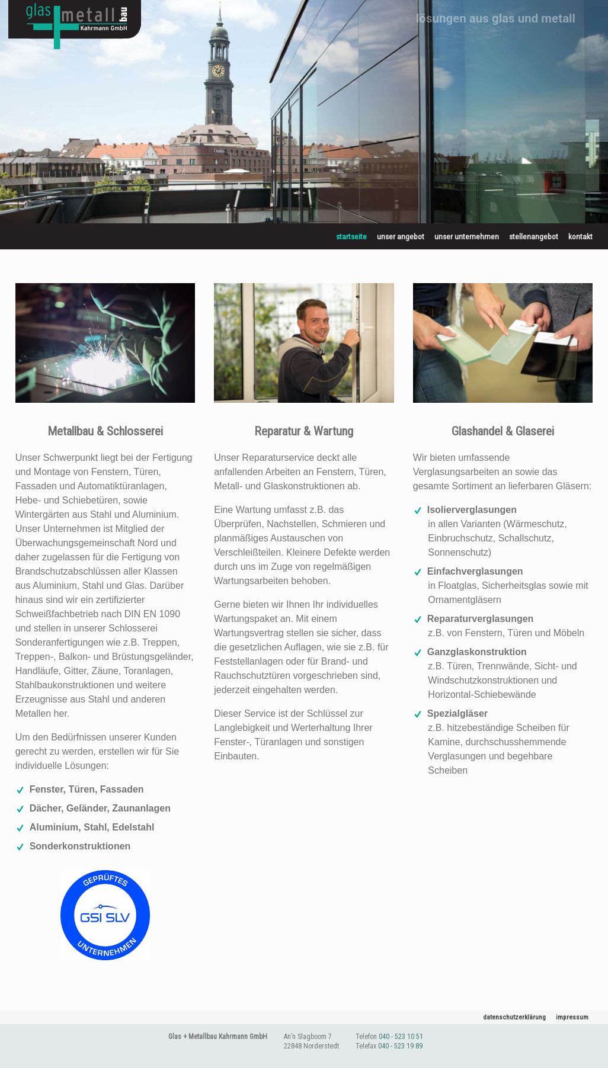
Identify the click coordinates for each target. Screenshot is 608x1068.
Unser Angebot (400, 236)
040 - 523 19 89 (400, 1047)
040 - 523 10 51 (401, 1038)
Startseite (351, 236)
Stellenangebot (533, 236)
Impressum (570, 1018)
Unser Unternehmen (466, 236)
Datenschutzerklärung (506, 1018)
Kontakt (580, 236)
